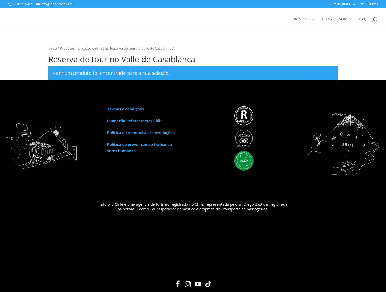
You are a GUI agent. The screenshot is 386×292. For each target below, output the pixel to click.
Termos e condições (125, 109)
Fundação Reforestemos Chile (135, 120)
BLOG (327, 19)
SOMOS (345, 19)
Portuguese (341, 4)
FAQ (363, 19)
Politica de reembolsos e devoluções (141, 132)
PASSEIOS (301, 19)
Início (52, 48)
